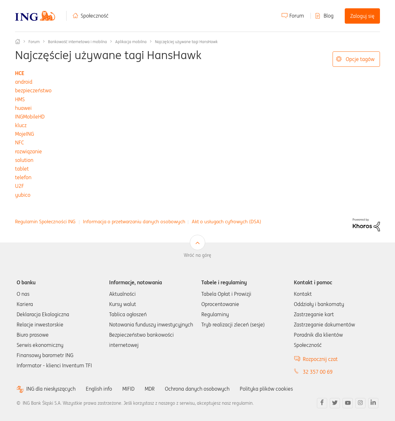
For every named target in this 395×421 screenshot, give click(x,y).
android (23, 82)
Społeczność (95, 15)
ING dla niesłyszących (51, 389)
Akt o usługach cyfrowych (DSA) (226, 221)
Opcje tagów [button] (360, 59)
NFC (19, 142)
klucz (21, 125)
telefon (23, 177)
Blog (329, 15)
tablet (22, 168)
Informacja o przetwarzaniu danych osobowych (134, 221)
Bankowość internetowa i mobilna (77, 41)
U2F (19, 186)
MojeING (24, 134)
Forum (296, 15)
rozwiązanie (28, 151)
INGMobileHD (29, 116)
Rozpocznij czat (320, 359)
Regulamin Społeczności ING (45, 221)
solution (24, 160)
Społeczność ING (17, 41)
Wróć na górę (197, 255)
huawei (23, 108)
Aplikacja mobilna (131, 41)
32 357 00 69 (318, 372)
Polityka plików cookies (266, 389)
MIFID (128, 389)
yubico (22, 195)
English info (99, 389)
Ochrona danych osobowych (197, 389)
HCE (19, 73)
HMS (20, 99)
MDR (150, 389)
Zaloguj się (362, 16)
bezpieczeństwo (33, 90)
